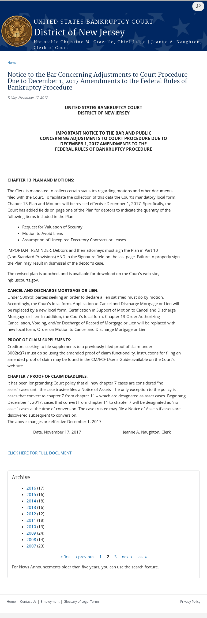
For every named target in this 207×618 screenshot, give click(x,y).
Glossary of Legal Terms (82, 601)
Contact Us (28, 601)
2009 (31, 533)
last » (142, 556)
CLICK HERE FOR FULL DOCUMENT (39, 453)
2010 (31, 526)
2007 (31, 546)
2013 (31, 507)
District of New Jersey (79, 32)
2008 (31, 539)
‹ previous (85, 556)
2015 (31, 494)
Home (12, 62)
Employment (50, 601)
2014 (31, 501)
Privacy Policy (190, 601)
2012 (31, 513)
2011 (31, 520)
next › (127, 556)
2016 (31, 488)
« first (66, 556)
